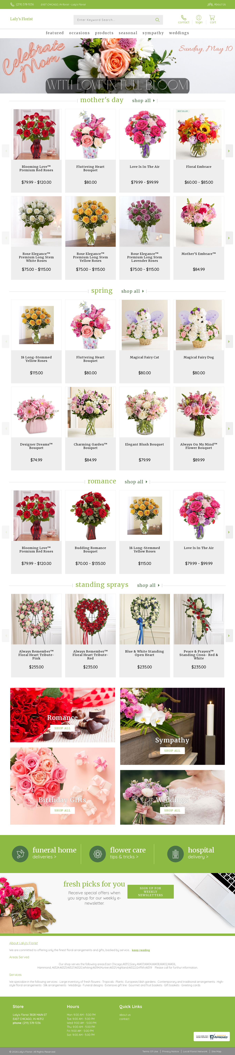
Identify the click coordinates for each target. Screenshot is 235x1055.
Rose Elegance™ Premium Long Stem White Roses (36, 257)
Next (229, 150)
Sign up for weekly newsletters (150, 892)
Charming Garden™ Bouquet (90, 446)
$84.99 (199, 269)
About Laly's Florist (23, 943)
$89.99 (199, 459)
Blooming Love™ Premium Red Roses (36, 168)
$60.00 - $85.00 (199, 182)
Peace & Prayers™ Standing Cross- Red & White (198, 654)
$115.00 (36, 372)
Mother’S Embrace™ (199, 254)
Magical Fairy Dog (199, 357)
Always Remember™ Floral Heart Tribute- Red (90, 654)
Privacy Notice (170, 1051)
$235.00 (90, 666)
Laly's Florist (21, 19)
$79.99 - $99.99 (144, 182)
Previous (5, 150)
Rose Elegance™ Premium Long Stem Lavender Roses (144, 257)
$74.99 (36, 459)
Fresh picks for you (94, 893)
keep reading (141, 950)
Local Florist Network (195, 1051)
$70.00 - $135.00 (91, 563)
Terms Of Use (150, 1051)
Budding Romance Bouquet (90, 549)
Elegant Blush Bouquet (144, 444)
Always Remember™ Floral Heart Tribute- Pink (36, 654)
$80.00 (90, 182)
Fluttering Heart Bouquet (90, 168)
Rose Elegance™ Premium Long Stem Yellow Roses (90, 257)
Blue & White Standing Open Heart (144, 653)
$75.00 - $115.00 (36, 269)
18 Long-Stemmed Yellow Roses (36, 359)
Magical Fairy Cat (144, 357)
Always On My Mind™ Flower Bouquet (198, 446)
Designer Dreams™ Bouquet (36, 446)
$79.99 (145, 459)
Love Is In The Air (145, 167)
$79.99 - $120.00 (36, 182)
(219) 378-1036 (25, 4)
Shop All (141, 100)
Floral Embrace (199, 167)
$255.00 (36, 666)
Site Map (216, 1051)
